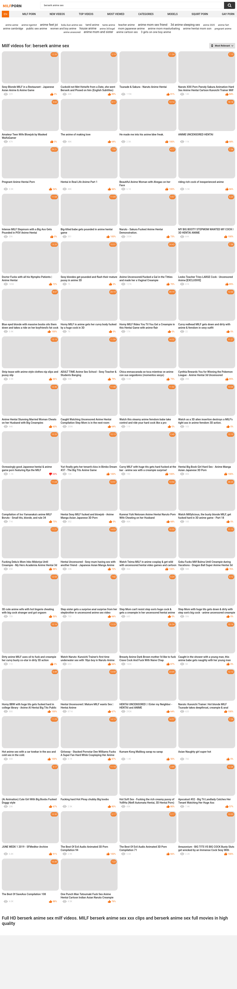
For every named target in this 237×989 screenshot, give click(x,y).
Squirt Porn (200, 14)
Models (172, 14)
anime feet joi (49, 24)
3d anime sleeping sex (185, 24)
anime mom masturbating (164, 28)
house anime (87, 28)
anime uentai (11, 25)
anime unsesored (72, 32)
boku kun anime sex (71, 25)
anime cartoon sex (127, 32)
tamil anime (92, 24)
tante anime (108, 25)
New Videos (57, 14)
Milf (12, 5)
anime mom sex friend (152, 24)
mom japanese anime (131, 28)
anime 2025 (209, 25)
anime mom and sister (98, 32)
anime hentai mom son (197, 28)
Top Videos (86, 14)
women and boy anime (63, 28)
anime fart (223, 25)
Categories (145, 14)
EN (5, 14)
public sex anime (36, 28)
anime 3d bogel (107, 28)
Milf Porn (29, 14)
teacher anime (126, 24)
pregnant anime (223, 28)
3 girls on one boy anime (156, 32)
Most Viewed (115, 14)
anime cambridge (13, 28)
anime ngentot (29, 25)
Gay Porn (228, 14)
